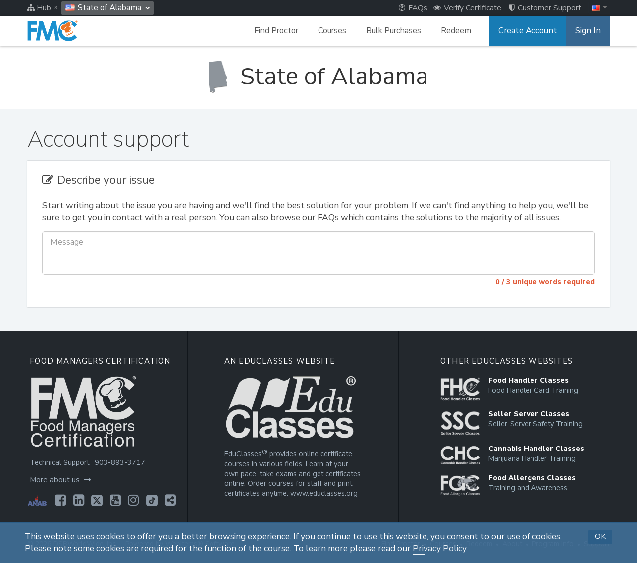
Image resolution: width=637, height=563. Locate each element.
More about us (60, 480)
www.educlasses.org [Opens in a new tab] (323, 493)
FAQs (413, 8)
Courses (335, 30)
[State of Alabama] (318, 76)
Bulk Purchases (397, 30)
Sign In (588, 30)
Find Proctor (280, 30)
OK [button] (600, 536)
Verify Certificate (467, 8)
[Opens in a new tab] (59, 500)
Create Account (530, 30)
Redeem (459, 30)
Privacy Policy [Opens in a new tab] (439, 548)
